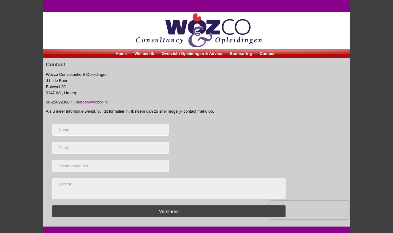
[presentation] (309, 210)
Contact (267, 53)
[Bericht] (169, 188)
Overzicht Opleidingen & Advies (192, 53)
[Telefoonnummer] (110, 166)
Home (121, 53)
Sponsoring (241, 53)
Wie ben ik (144, 53)
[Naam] (110, 130)
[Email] (110, 148)
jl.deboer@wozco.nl (90, 102)
